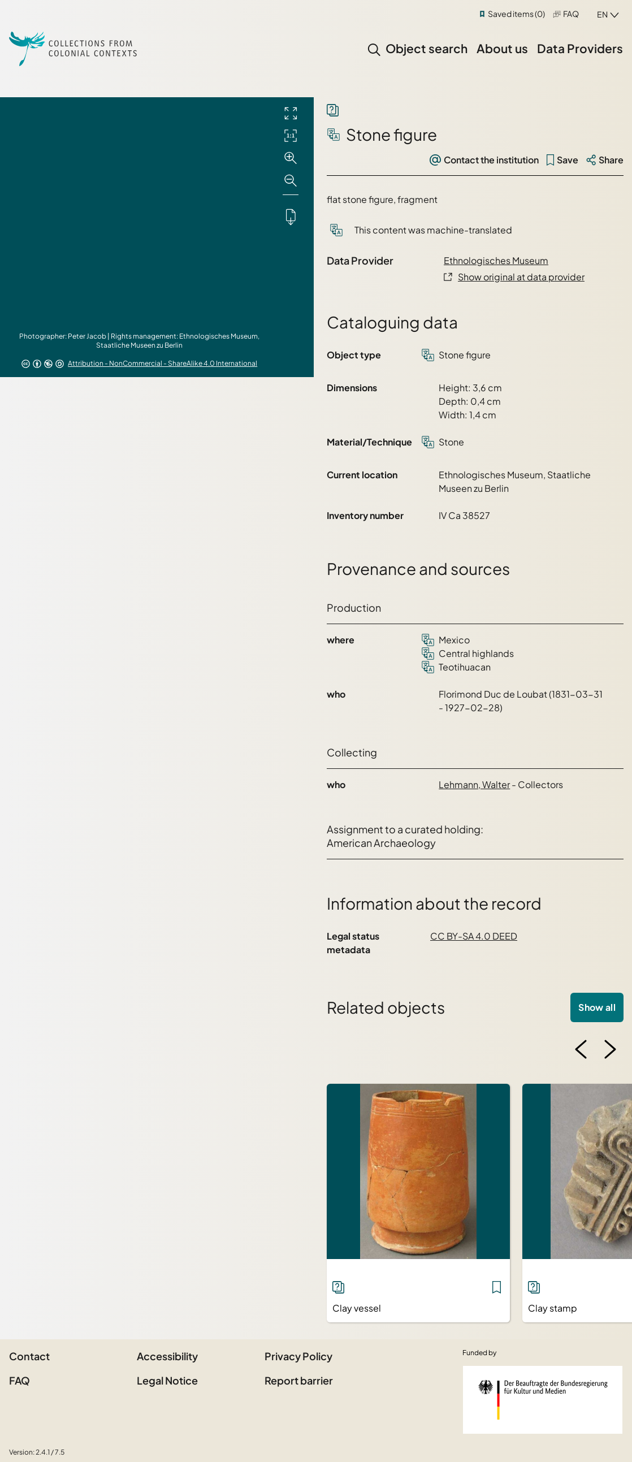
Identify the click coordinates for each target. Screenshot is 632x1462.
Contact (29, 1355)
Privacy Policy (298, 1355)
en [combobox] (602, 14)
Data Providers (580, 48)
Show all (597, 1007)
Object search (426, 48)
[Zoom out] (291, 181)
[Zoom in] (291, 158)
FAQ (571, 13)
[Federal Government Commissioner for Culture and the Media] (542, 1400)
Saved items (516, 13)
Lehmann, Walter (474, 784)
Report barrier (299, 1380)
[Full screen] (291, 113)
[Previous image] (581, 1049)
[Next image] (610, 1049)
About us (502, 48)
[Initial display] (291, 136)
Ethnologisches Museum (496, 260)
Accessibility (167, 1355)
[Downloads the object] (291, 216)
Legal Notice (167, 1380)
